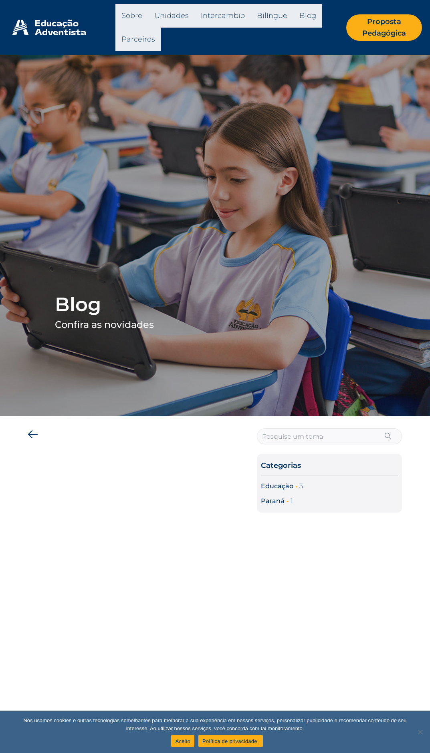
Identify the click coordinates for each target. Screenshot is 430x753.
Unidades (171, 15)
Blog (307, 15)
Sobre (131, 15)
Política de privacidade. (230, 741)
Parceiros (138, 39)
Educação (277, 486)
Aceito (182, 741)
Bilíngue (272, 15)
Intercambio (223, 15)
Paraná (273, 501)
